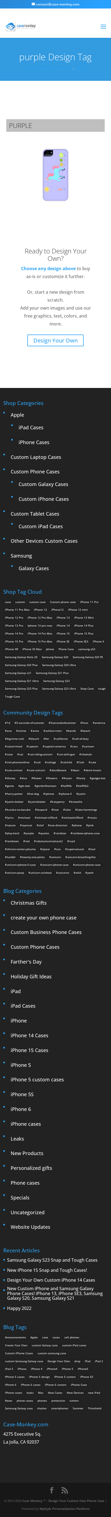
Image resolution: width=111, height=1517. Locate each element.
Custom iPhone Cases (44, 499)
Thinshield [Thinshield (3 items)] (94, 1408)
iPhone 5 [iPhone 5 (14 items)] (67, 1369)
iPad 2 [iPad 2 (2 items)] (99, 1361)
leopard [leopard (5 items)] (42, 810)
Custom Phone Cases (35, 471)
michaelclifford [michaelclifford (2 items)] (73, 817)
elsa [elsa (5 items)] (24, 778)
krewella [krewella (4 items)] (76, 802)
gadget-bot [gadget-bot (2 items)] (99, 778)
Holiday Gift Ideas (31, 976)
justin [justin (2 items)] (82, 794)
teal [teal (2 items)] (92, 849)
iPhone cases (26, 1124)
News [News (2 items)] (8, 1400)
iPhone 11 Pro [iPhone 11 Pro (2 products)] (89, 602)
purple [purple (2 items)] (29, 833)
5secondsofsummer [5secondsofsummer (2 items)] (63, 723)
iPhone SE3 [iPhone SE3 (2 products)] (81, 641)
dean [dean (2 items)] (76, 770)
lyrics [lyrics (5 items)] (10, 817)
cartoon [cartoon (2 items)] (89, 746)
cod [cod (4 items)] (38, 762)
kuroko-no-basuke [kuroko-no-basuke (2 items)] (19, 810)
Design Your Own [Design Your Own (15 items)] (59, 1361)
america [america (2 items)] (100, 723)
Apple (17, 415)
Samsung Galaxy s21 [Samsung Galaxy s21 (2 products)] (18, 673)
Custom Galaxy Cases (43, 484)
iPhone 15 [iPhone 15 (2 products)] (63, 633)
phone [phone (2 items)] (78, 825)
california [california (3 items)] (62, 739)
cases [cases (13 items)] (56, 1337)
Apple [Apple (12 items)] (34, 1337)
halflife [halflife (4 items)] (67, 786)
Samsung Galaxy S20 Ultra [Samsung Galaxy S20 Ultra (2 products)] (59, 665)
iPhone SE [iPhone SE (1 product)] (63, 641)
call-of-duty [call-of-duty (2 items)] (81, 739)
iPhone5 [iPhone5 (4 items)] (83, 1369)
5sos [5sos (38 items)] (85, 723)
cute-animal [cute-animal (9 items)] (14, 770)
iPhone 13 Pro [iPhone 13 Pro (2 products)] (14, 625)
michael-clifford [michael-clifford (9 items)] (47, 817)
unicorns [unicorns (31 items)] (63, 873)
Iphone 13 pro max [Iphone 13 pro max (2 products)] (40, 625)
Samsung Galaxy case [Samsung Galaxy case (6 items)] (19, 1408)
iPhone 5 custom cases (37, 1079)
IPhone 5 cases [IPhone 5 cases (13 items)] (15, 1377)
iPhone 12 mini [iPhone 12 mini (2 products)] (78, 610)
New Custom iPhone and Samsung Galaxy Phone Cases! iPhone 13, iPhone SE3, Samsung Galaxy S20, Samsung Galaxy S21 (55, 1293)
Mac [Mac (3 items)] (40, 1393)
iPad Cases (31, 427)
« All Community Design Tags (48, 68)
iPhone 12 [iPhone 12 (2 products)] (40, 610)
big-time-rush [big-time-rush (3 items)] (15, 739)
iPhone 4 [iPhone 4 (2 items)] (36, 1369)
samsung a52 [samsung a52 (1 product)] (86, 649)
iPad (16, 991)
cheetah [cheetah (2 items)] (86, 754)
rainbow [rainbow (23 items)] (61, 833)
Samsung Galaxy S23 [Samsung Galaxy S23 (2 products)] (56, 681)
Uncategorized (28, 1212)
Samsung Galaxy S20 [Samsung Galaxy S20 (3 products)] (55, 657)
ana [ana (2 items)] (9, 731)
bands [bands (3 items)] (72, 731)
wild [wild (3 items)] (78, 873)
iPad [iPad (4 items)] (87, 1361)
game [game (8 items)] (10, 786)
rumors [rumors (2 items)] (74, 1400)
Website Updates (30, 1227)
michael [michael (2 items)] (25, 817)
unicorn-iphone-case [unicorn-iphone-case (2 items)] (55, 865)
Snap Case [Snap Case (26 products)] (87, 688)
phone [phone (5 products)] (50, 649)
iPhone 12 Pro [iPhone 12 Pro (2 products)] (14, 617)
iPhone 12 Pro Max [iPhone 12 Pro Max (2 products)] (40, 617)
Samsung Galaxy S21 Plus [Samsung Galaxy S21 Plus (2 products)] (52, 673)
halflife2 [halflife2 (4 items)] (83, 786)
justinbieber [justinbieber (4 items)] (38, 802)
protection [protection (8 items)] (58, 1400)
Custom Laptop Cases (36, 457)
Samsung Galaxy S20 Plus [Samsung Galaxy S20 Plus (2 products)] (21, 665)
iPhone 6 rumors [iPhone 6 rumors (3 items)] (55, 1385)
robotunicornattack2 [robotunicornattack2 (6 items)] (49, 841)
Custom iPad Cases (41, 526)
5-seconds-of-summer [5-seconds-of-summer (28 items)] (30, 723)
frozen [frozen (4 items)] (68, 778)
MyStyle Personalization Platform (65, 1509)
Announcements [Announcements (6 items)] (15, 1337)
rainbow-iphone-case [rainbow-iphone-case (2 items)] (86, 833)
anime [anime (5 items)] (22, 731)
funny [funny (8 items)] (81, 778)
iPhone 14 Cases (29, 1035)
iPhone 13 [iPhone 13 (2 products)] (63, 617)
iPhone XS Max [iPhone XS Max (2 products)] (32, 649)
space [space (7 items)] (46, 849)
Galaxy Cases (34, 568)
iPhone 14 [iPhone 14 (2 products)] (63, 625)
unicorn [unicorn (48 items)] (56, 857)
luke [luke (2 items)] (68, 810)
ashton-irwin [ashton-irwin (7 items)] (53, 731)
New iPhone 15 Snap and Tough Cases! (47, 1270)
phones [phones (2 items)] (42, 1400)
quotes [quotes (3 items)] (44, 833)
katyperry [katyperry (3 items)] (58, 802)
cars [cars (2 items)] (75, 746)
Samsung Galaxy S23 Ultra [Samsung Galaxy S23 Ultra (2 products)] (59, 688)
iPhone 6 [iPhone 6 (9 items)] (10, 1385)
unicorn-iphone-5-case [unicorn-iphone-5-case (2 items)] (21, 865)
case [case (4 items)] (10, 754)
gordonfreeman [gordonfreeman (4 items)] (46, 786)
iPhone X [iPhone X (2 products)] (98, 641)
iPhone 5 (21, 1065)
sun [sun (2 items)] (58, 849)
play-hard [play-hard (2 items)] (13, 833)
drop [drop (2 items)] (77, 1361)
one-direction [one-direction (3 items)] (58, 825)
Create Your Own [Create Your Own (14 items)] (16, 1345)
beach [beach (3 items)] (86, 731)
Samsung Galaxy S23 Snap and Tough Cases (52, 1260)
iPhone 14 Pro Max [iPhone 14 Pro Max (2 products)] (40, 633)
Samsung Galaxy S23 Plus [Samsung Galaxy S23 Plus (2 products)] (21, 688)
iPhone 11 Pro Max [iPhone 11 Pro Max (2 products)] (17, 610)
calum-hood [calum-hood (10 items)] (14, 746)
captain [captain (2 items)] (33, 746)
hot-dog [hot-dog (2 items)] (34, 794)
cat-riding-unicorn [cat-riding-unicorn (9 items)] (41, 754)
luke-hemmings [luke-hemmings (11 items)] (87, 810)
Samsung (21, 555)
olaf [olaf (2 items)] (41, 825)
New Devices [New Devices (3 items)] (75, 1393)
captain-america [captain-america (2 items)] (55, 746)
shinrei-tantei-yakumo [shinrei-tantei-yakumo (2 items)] (21, 849)
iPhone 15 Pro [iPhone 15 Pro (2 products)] (14, 641)
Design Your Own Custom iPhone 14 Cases (51, 1280)
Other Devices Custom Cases (44, 541)
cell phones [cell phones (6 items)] (71, 1337)
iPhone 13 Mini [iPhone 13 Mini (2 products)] (84, 617)
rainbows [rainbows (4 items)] (13, 841)
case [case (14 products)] (8, 602)
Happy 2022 (19, 1308)
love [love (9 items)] (56, 810)
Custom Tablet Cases (35, 513)
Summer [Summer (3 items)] (78, 1408)
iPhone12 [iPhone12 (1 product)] (57, 610)
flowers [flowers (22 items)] (52, 778)
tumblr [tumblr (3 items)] (11, 857)
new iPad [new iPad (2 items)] (94, 1393)
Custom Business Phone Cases (46, 932)
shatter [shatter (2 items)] (42, 1408)
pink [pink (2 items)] (91, 825)
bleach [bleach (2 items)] (34, 739)
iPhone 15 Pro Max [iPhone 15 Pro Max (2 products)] (40, 641)
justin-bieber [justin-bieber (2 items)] (15, 802)
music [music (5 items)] (93, 817)
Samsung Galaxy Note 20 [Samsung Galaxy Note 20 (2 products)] (21, 657)
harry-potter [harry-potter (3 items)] (15, 794)
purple (80, 68)
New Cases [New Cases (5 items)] (55, 1393)
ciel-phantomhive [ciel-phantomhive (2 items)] (18, 762)
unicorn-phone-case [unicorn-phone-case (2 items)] (88, 865)
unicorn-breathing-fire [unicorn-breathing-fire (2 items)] (81, 857)
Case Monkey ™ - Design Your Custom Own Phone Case (63, 1501)
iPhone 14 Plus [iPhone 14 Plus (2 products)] (84, 625)
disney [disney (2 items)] (11, 778)
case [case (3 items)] (45, 1337)
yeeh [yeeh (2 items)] (90, 873)
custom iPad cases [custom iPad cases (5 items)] (74, 1345)
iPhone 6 (21, 1109)
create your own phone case (44, 917)
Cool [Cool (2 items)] (81, 762)
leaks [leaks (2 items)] (30, 1393)
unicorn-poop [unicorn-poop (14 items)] (15, 873)
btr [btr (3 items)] (47, 739)
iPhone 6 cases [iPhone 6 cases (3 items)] (30, 1385)
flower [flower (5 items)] (37, 778)
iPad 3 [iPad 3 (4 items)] (9, 1369)
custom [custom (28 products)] (20, 602)
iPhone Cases (34, 442)
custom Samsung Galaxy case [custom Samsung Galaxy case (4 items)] (24, 1361)
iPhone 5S (22, 1094)
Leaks (17, 1138)
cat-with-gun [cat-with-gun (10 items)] (67, 754)
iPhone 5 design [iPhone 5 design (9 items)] (39, 1377)
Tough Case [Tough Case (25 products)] (12, 696)
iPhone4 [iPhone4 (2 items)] (52, 1369)
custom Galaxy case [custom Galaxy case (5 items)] (45, 1345)
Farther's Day (26, 961)
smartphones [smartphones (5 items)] (59, 1408)
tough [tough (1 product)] (102, 688)
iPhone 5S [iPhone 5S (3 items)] (86, 1377)
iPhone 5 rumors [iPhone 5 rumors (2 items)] (65, 1377)
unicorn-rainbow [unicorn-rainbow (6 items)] (41, 873)
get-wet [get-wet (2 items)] (25, 786)
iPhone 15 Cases (29, 1050)
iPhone (19, 1020)
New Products (27, 1153)
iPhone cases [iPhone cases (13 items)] (13, 1393)
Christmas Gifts (29, 902)
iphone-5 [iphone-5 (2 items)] (66, 794)
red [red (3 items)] (27, 841)
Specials (20, 1197)
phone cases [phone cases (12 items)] (25, 1400)
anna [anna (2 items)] (36, 731)
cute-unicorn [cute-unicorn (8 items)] (37, 770)
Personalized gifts (31, 1168)
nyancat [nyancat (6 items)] (27, 825)
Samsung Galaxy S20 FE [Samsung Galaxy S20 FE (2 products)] (88, 657)
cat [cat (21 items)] (21, 754)
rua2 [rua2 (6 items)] (72, 841)
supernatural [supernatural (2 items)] (75, 849)
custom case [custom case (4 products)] (37, 602)
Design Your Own (55, 340)
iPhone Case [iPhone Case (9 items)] (79, 1385)
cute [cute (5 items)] (93, 762)
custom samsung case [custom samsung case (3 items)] (51, 1353)
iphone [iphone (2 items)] (49, 794)
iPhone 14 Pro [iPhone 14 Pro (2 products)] (14, 633)
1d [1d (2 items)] (8, 723)
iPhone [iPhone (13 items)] (22, 1369)
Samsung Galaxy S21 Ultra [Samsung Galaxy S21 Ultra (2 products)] (22, 681)
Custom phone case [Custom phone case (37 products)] (63, 602)
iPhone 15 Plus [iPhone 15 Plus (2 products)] (84, 633)
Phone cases (25, 1182)
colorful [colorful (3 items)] (67, 762)
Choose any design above (48, 268)
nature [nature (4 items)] (11, 825)
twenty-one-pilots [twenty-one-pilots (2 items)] (33, 857)
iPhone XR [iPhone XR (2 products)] (11, 649)
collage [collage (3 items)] (51, 762)
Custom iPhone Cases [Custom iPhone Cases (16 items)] (19, 1353)
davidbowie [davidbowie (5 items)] (58, 770)
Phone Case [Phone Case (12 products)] (66, 649)
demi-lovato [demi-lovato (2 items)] (93, 770)
